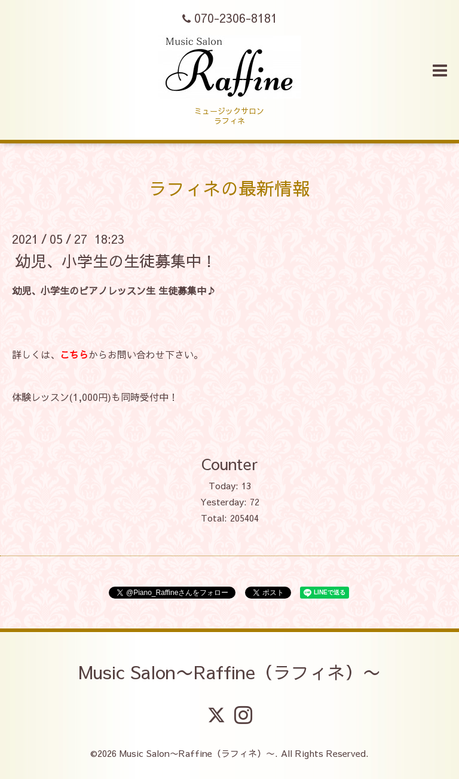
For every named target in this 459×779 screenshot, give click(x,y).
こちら (74, 354)
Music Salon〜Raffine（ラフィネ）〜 (229, 672)
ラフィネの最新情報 (229, 188)
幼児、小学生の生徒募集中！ (116, 260)
